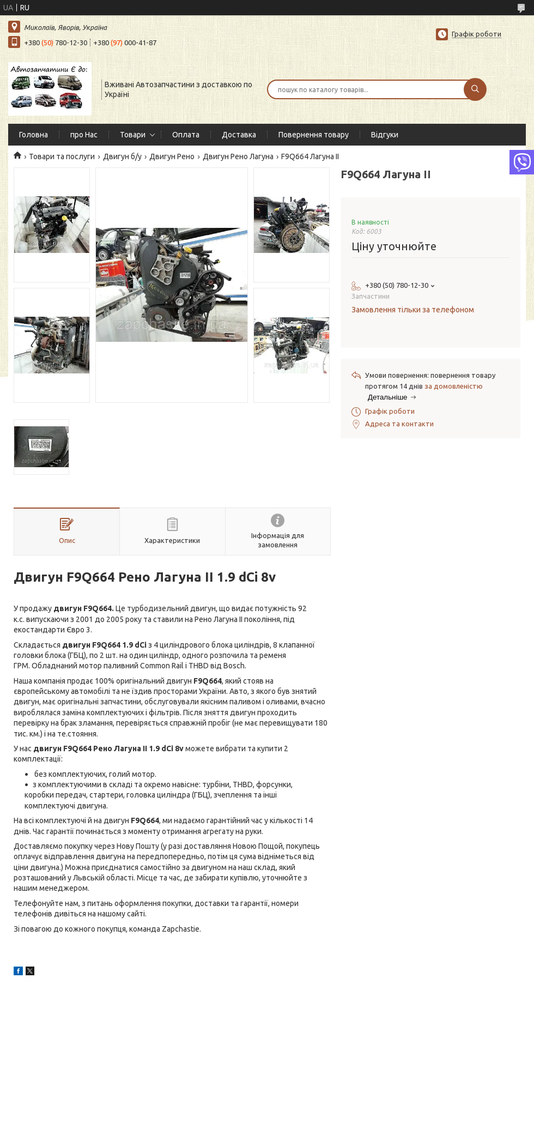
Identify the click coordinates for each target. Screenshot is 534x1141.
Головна (33, 134)
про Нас (84, 134)
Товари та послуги (62, 156)
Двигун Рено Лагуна (238, 156)
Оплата (185, 134)
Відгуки (384, 134)
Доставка (239, 134)
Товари (132, 134)
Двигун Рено (172, 156)
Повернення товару (313, 134)
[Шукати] (475, 89)
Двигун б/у (122, 156)
